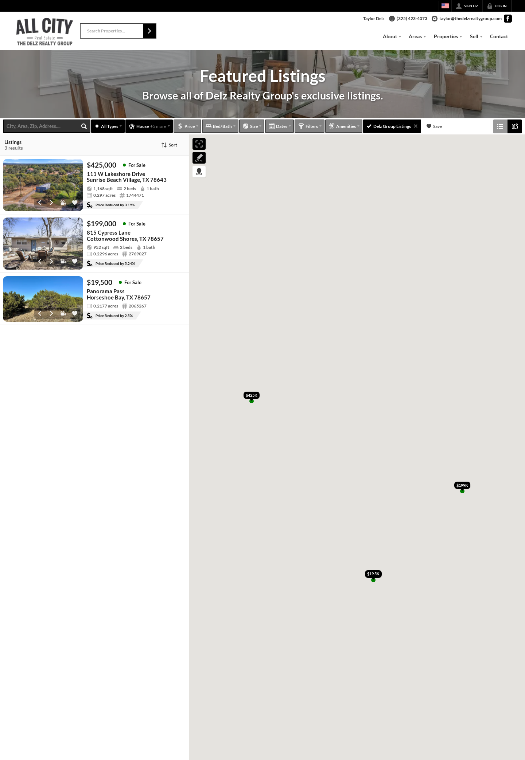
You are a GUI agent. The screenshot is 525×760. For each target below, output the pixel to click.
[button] (149, 31)
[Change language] (445, 6)
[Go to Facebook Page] (508, 19)
